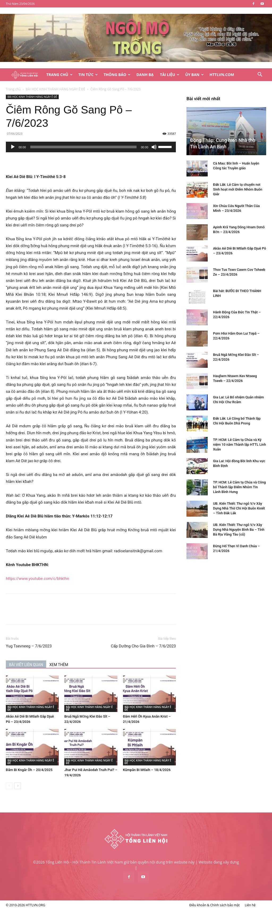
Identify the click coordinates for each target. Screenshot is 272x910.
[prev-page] (9, 785)
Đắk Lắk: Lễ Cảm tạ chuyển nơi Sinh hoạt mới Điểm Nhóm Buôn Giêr (237, 189)
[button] (259, 75)
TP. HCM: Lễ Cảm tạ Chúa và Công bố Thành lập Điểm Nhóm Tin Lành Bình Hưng (239, 487)
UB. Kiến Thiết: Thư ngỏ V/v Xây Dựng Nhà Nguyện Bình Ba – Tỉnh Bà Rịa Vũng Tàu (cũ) (238, 529)
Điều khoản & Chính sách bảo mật (214, 905)
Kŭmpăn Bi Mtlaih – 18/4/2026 (147, 770)
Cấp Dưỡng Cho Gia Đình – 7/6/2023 (143, 646)
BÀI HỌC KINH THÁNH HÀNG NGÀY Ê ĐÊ (55, 89)
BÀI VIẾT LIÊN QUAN (26, 665)
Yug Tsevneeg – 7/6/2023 (29, 646)
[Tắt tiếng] (154, 147)
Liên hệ (250, 905)
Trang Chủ (59, 74)
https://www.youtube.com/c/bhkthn (37, 578)
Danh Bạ (145, 74)
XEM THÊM (58, 665)
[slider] (83, 147)
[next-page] (17, 785)
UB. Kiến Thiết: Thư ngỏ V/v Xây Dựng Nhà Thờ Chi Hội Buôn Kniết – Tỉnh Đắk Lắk (239, 508)
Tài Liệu (169, 74)
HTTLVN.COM (222, 74)
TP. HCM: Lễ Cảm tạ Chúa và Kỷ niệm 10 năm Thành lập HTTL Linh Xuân (239, 444)
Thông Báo (117, 74)
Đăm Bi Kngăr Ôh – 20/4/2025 (29, 770)
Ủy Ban (194, 74)
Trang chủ (13, 89)
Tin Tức (88, 74)
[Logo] (24, 74)
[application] (91, 147)
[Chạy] (12, 147)
